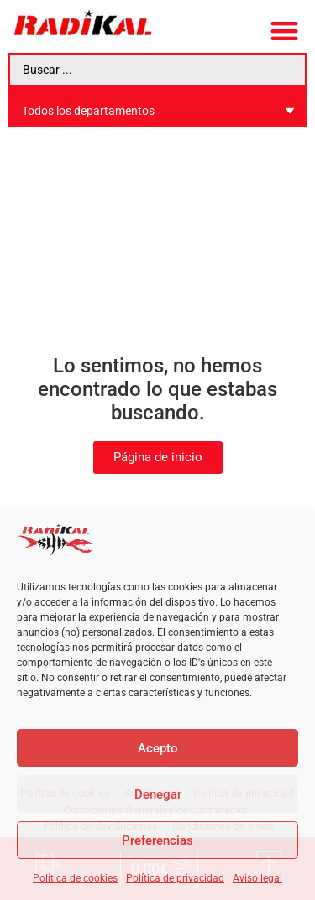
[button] (285, 30)
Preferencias (157, 840)
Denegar (157, 794)
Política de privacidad (175, 878)
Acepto (158, 748)
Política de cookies (75, 878)
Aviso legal (257, 878)
